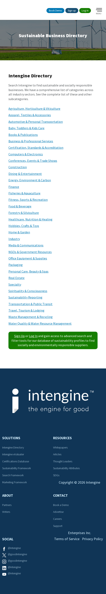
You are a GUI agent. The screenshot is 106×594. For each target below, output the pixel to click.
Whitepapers (60, 447)
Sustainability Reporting (25, 297)
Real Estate (16, 278)
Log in (85, 10)
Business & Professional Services (30, 141)
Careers (57, 519)
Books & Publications (23, 135)
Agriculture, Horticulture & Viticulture (34, 109)
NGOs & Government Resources (30, 252)
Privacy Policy (92, 539)
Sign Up (19, 336)
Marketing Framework (14, 482)
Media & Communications (25, 245)
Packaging (15, 265)
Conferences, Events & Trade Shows (32, 161)
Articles (57, 454)
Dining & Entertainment (25, 174)
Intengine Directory (13, 447)
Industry (14, 239)
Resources (62, 438)
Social (7, 539)
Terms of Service (66, 539)
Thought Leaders (62, 461)
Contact (60, 495)
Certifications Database (15, 461)
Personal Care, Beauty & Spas (28, 271)
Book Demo (55, 10)
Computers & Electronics (25, 154)
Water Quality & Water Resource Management (40, 323)
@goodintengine (17, 554)
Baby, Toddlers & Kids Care (26, 128)
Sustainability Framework (16, 468)
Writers (6, 512)
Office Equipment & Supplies (27, 258)
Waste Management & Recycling (30, 317)
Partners (6, 505)
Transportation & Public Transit (30, 304)
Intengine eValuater (13, 454)
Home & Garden (19, 232)
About (7, 495)
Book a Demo (61, 505)
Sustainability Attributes (66, 468)
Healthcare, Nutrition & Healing (30, 219)
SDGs (56, 475)
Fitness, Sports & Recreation (28, 200)
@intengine (14, 548)
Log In (33, 336)
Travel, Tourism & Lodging (26, 310)
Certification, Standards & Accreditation (35, 148)
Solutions (11, 438)
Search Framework (13, 475)
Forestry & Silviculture (23, 213)
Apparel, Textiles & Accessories (29, 115)
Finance (13, 187)
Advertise (58, 512)
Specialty (14, 284)
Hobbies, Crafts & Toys (23, 226)
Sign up (72, 10)
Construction (17, 167)
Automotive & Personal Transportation (35, 122)
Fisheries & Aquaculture (24, 193)
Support (57, 526)
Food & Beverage (19, 206)
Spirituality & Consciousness (27, 291)
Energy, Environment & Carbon (29, 180)
